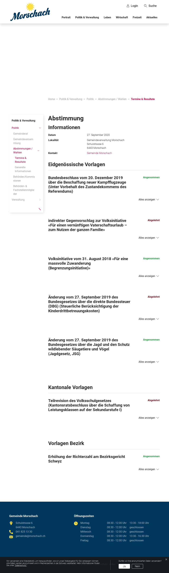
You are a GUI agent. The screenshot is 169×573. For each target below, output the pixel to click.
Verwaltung (18, 199)
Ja (124, 566)
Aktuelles (151, 17)
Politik (15, 127)
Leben (107, 17)
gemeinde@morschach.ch (30, 536)
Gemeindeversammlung (23, 141)
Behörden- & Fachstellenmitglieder (23, 190)
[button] (150, 5)
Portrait (66, 17)
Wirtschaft (122, 17)
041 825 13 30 (24, 531)
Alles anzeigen (147, 199)
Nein (137, 566)
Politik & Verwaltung (87, 17)
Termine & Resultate (22, 160)
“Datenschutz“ (21, 565)
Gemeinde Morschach (99, 153)
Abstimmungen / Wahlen (23, 150)
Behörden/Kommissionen (24, 178)
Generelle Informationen (23, 169)
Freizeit (137, 17)
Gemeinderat (20, 133)
